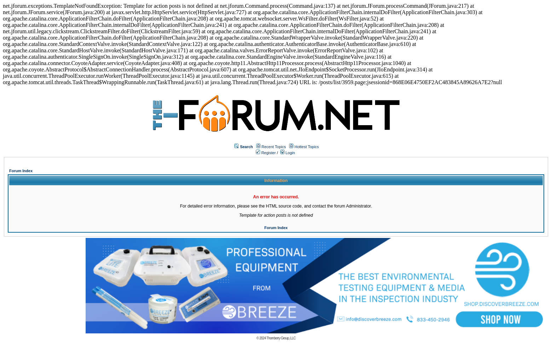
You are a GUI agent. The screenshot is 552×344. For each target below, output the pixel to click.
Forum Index (21, 171)
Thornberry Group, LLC (280, 338)
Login (287, 153)
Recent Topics (273, 147)
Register (266, 153)
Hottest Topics (306, 147)
